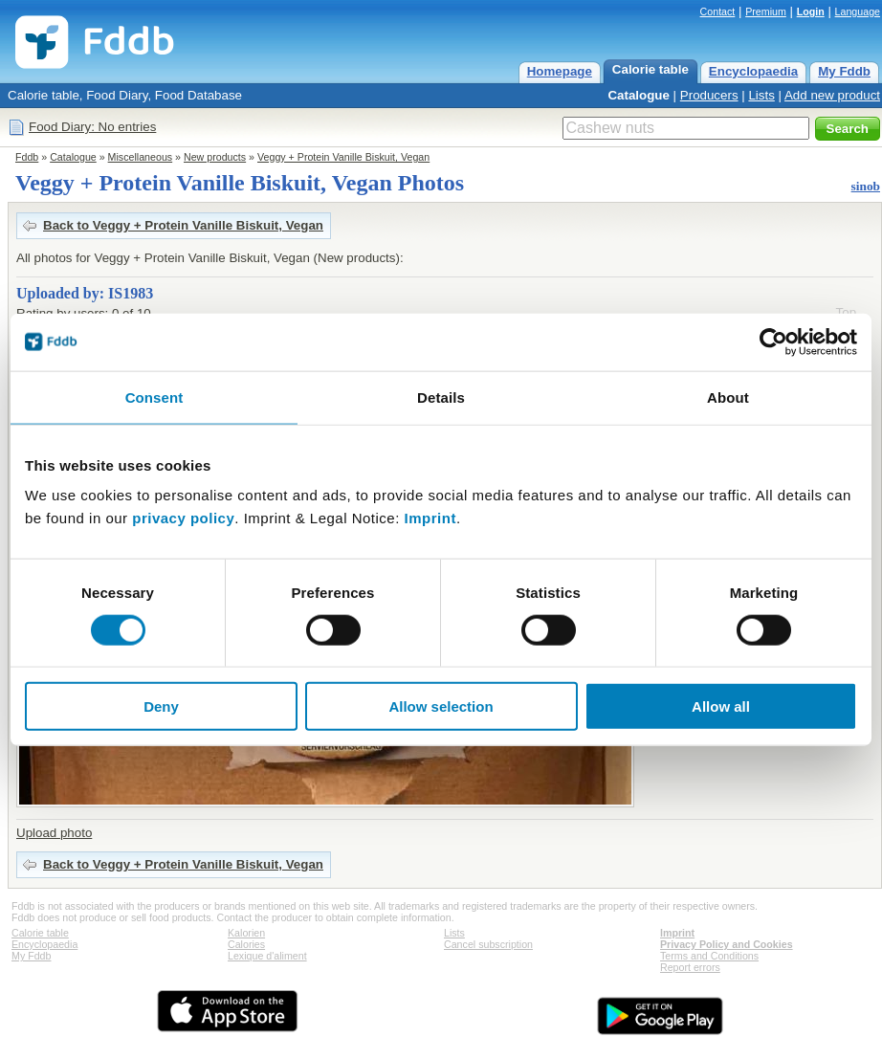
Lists (761, 95)
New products (215, 157)
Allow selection (440, 706)
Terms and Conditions (709, 955)
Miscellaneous (140, 157)
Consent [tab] (154, 396)
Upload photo (54, 833)
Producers (709, 95)
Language (857, 11)
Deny (161, 706)
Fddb (26, 157)
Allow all (721, 706)
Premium (765, 11)
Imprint (430, 518)
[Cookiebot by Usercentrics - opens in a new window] (773, 341)
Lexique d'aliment (267, 955)
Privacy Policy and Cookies (726, 944)
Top (846, 312)
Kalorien (246, 932)
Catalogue (638, 95)
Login (811, 11)
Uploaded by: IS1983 (84, 293)
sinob (865, 186)
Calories (246, 944)
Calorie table (650, 69)
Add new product (832, 95)
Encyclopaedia (753, 71)
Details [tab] (441, 396)
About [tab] (728, 396)
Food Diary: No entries (92, 127)
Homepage (559, 71)
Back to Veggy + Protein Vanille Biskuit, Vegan (183, 225)
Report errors (690, 967)
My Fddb (844, 71)
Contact (718, 11)
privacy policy (183, 518)
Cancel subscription (488, 944)
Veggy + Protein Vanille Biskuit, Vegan (343, 157)
